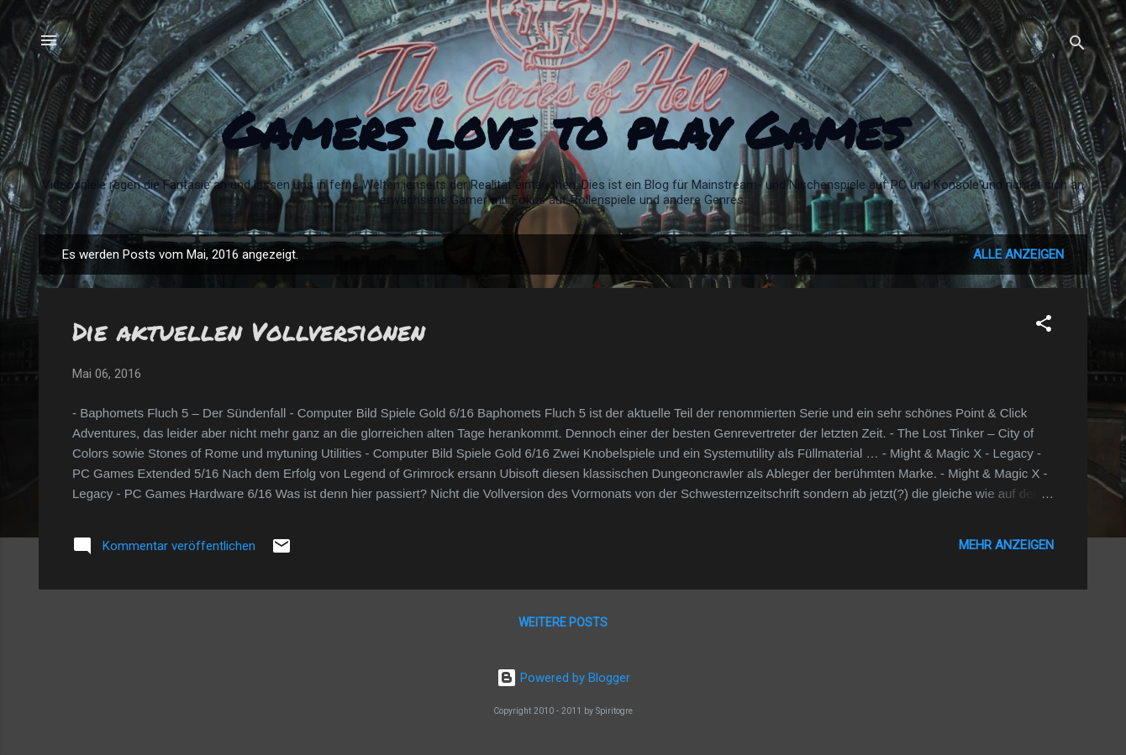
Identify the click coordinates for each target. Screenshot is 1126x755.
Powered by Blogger (563, 677)
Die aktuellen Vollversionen (248, 331)
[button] (1044, 326)
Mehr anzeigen (1006, 545)
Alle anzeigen (1018, 254)
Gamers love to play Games (563, 129)
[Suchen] (1077, 45)
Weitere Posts (563, 622)
